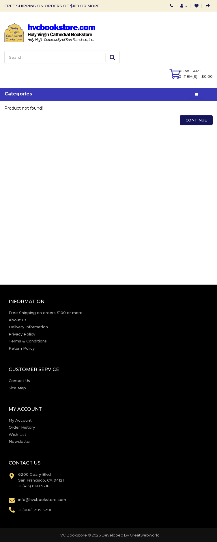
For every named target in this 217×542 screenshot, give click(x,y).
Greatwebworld (145, 535)
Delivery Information (28, 327)
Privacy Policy (22, 334)
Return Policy (22, 348)
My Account (20, 420)
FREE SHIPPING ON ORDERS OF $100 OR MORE (52, 5)
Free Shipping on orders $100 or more (46, 312)
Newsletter (20, 441)
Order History (22, 427)
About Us (18, 320)
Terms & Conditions (28, 341)
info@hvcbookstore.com (42, 499)
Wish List (17, 434)
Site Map (17, 388)
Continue (196, 120)
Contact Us (19, 380)
